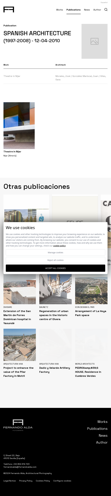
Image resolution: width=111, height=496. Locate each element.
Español (104, 2)
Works (59, 9)
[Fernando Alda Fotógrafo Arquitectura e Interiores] (8, 9)
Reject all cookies (55, 260)
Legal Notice (9, 480)
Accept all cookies (55, 268)
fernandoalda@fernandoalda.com (19, 467)
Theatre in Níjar (11, 76)
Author (97, 9)
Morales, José (63, 76)
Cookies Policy (43, 480)
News (87, 9)
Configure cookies (62, 480)
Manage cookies (55, 252)
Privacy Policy (25, 480)
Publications (73, 9)
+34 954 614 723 (21, 464)
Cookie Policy (59, 245)
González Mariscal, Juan (85, 76)
